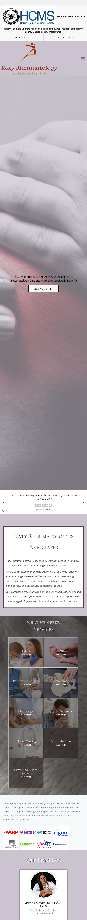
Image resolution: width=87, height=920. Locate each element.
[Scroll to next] (83, 503)
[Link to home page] (40, 58)
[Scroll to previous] (4, 503)
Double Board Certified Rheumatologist (43, 912)
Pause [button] (2, 511)
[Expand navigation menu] (83, 58)
